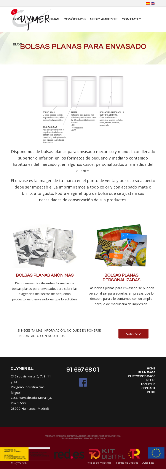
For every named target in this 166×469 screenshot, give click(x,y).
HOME (151, 368)
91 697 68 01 (82, 370)
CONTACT (148, 388)
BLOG (151, 392)
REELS (150, 380)
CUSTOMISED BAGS (141, 376)
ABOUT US (147, 384)
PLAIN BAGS (146, 372)
